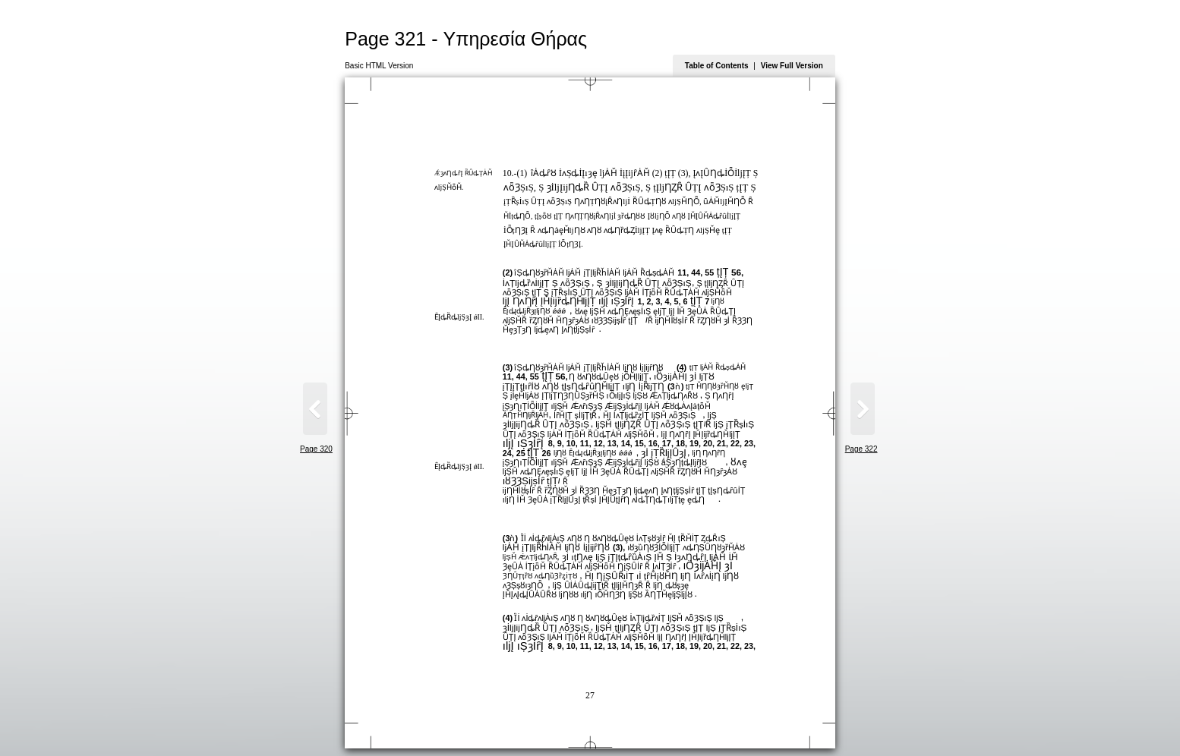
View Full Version (792, 65)
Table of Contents (717, 65)
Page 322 (861, 449)
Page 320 (316, 449)
